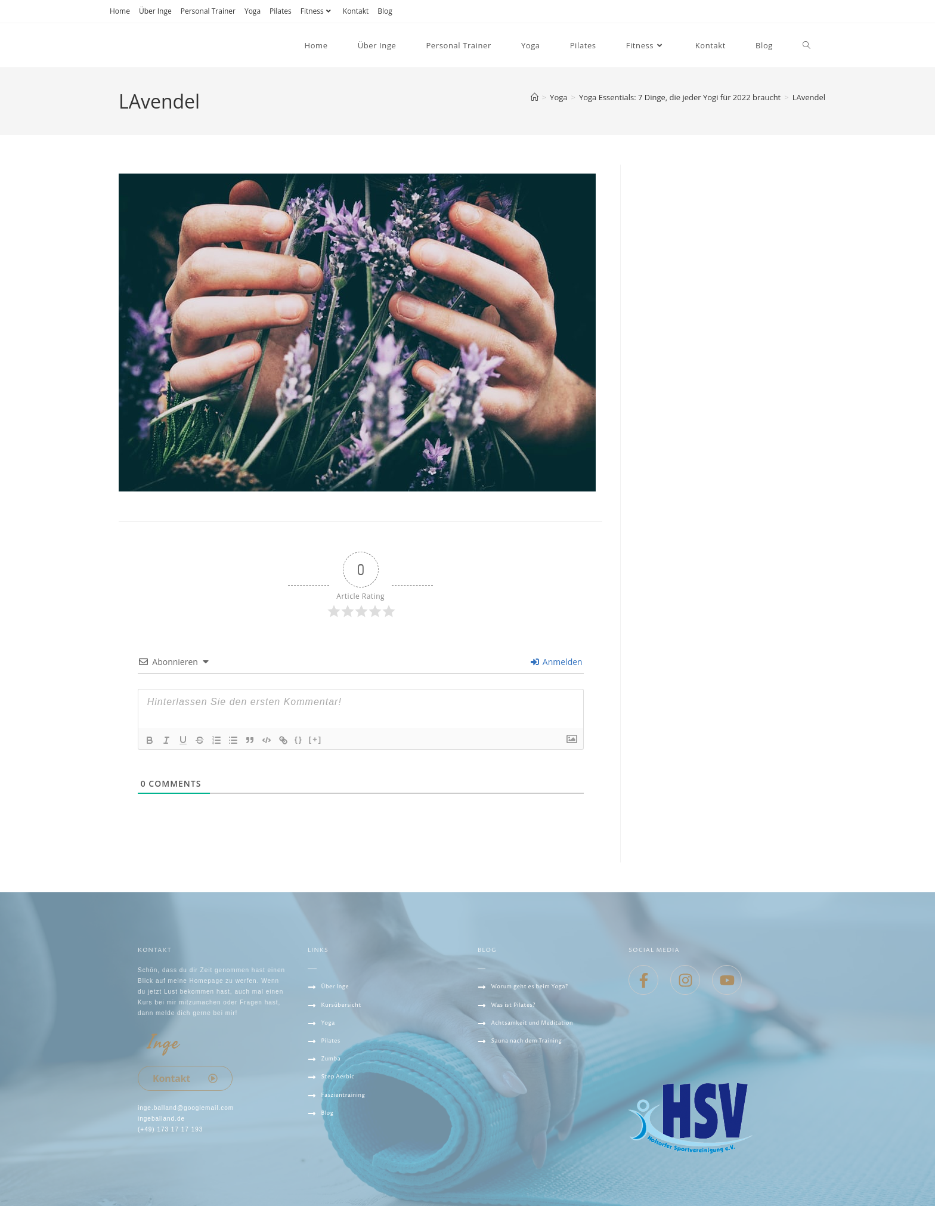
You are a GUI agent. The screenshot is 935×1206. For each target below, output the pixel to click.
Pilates (281, 11)
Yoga (252, 11)
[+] (315, 739)
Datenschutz (334, 1157)
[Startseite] (534, 97)
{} (299, 739)
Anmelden (556, 661)
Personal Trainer (208, 11)
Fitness (317, 11)
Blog (384, 11)
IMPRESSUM (328, 1175)
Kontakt (356, 11)
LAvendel (808, 97)
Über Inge (155, 11)
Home (120, 11)
